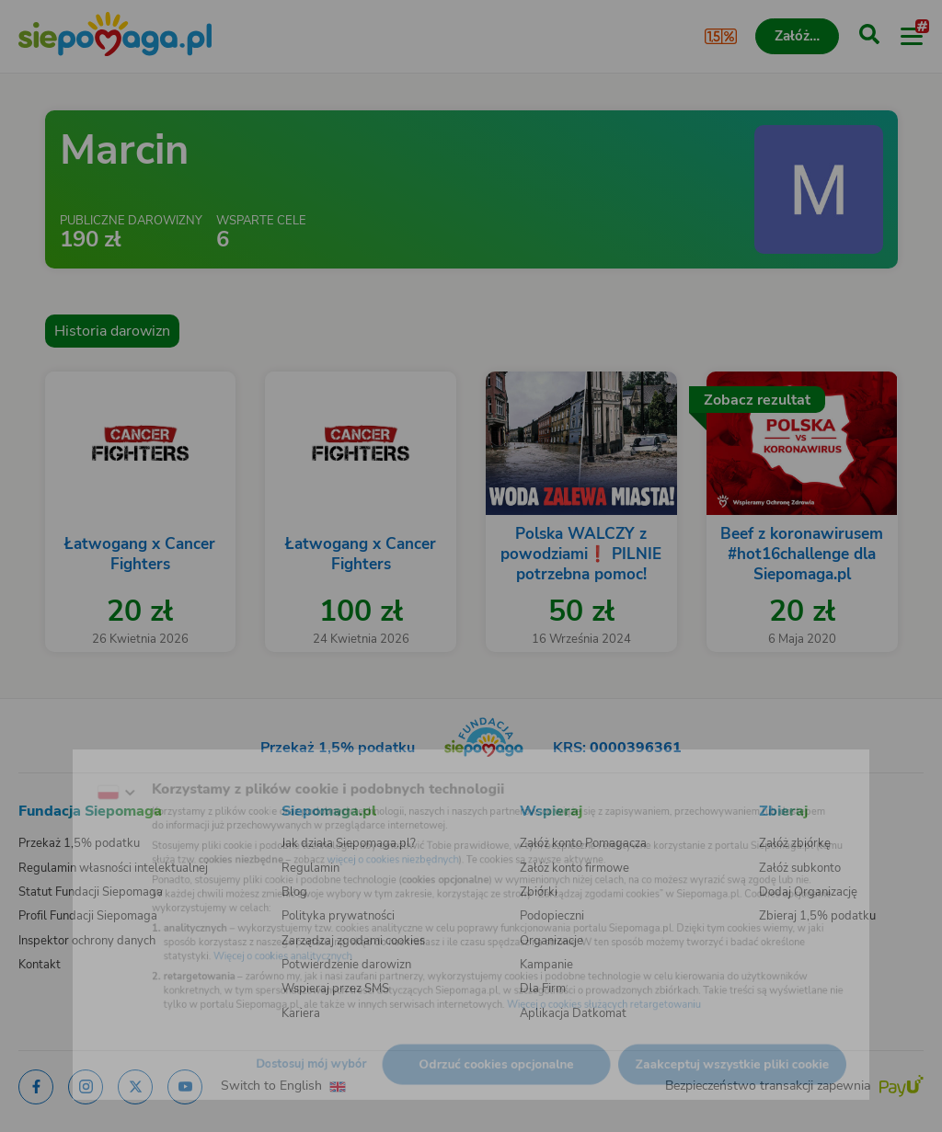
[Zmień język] (51, 769)
